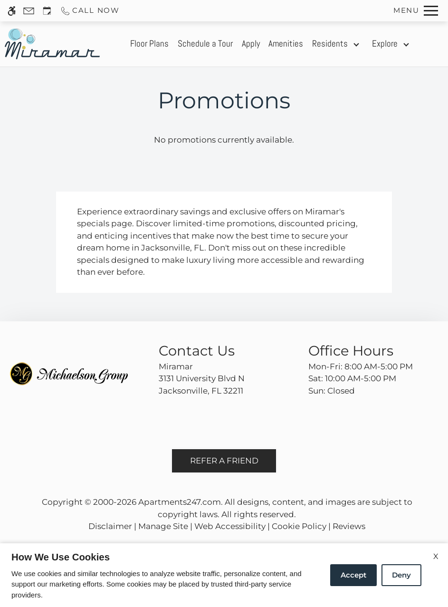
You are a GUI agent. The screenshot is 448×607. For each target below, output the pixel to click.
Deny (401, 574)
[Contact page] (29, 10)
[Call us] (90, 10)
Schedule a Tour (205, 43)
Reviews (349, 526)
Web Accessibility (230, 526)
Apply (251, 43)
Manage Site (163, 526)
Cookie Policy (299, 526)
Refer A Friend (224, 460)
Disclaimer (110, 526)
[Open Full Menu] (415, 10)
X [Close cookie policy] (435, 556)
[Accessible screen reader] (11, 10)
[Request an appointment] (47, 10)
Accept (353, 574)
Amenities (285, 43)
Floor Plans (149, 43)
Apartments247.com (179, 502)
